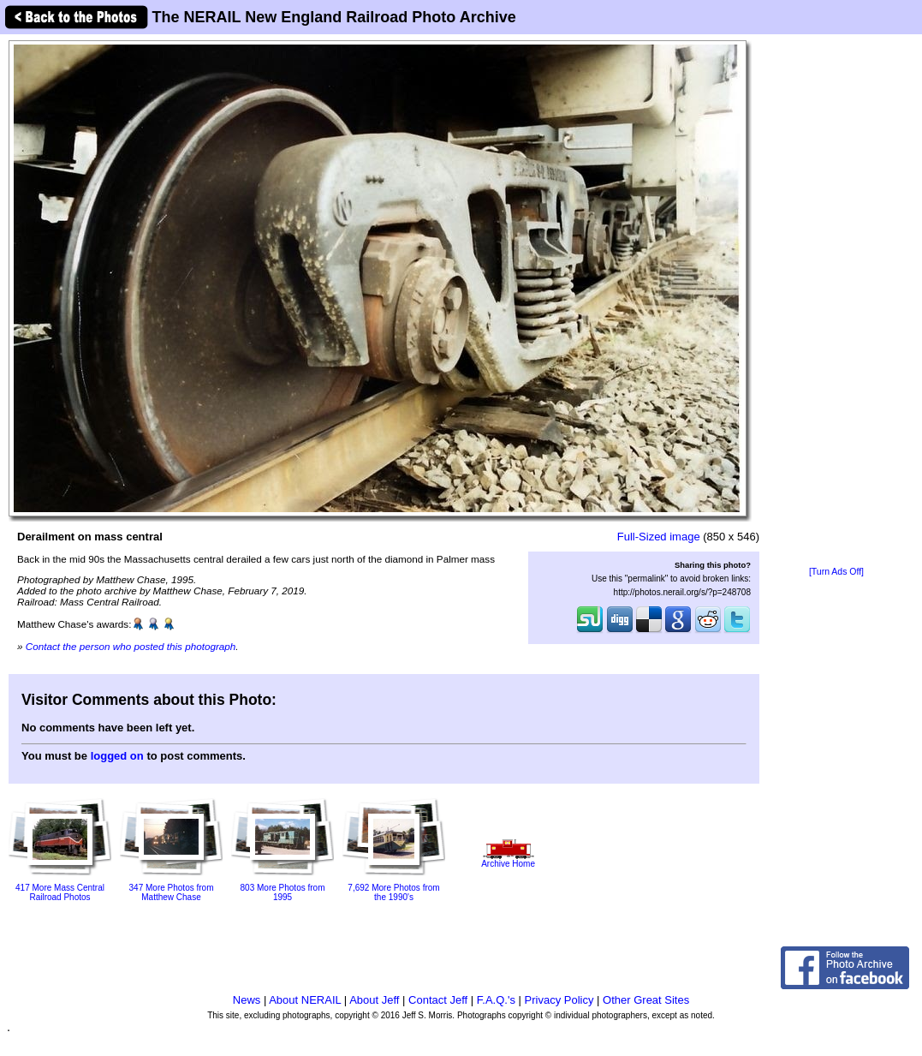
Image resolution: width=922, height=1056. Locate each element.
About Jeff (374, 999)
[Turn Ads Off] (836, 571)
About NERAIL (305, 999)
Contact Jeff (437, 999)
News (247, 999)
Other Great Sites (646, 999)
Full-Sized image (658, 536)
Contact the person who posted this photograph (131, 646)
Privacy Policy (559, 999)
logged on (117, 755)
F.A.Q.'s (496, 999)
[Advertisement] (836, 301)
